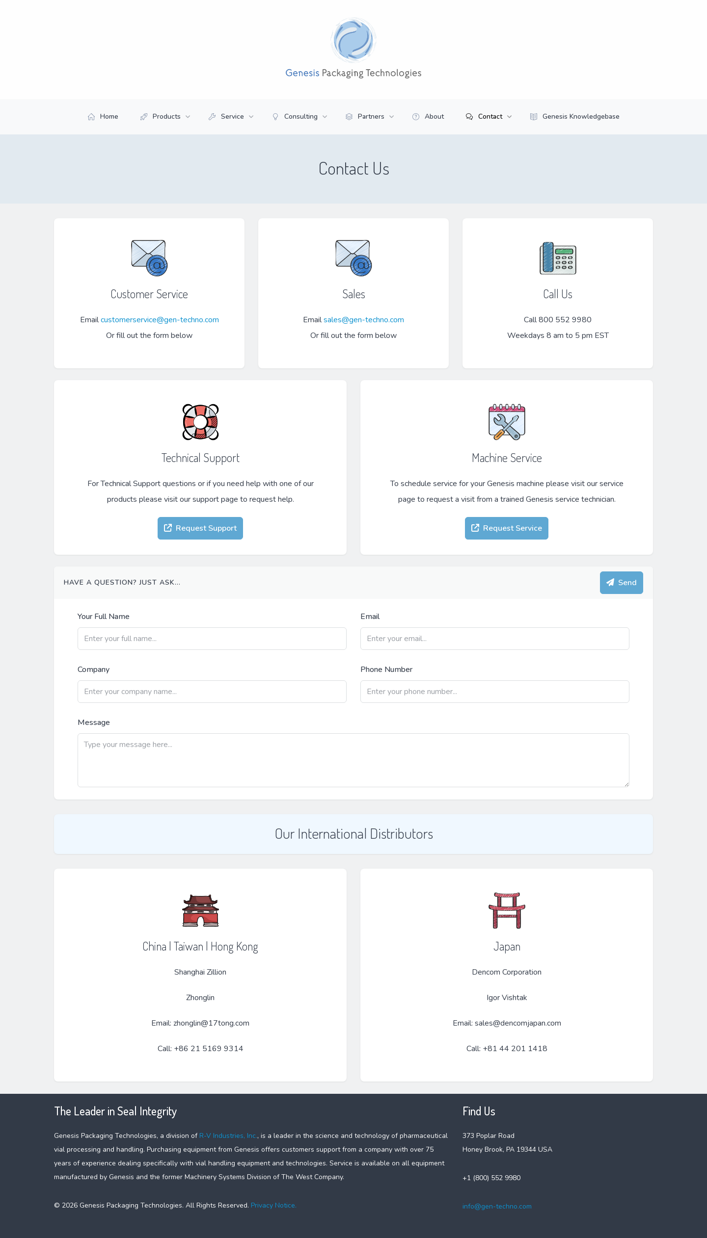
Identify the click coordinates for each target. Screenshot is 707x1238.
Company (93, 669)
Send (621, 582)
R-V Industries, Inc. (228, 1135)
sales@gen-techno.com (364, 319)
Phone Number (386, 669)
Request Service (506, 528)
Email (370, 616)
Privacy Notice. (273, 1205)
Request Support (200, 528)
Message (94, 722)
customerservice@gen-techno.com (160, 319)
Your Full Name (104, 616)
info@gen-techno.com (497, 1206)
